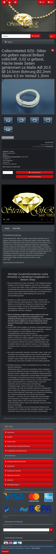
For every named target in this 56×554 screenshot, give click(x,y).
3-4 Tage (11, 151)
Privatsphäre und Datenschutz (16, 451)
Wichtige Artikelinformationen (15, 461)
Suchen (35, 36)
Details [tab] (7, 228)
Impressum (9, 432)
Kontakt (8, 437)
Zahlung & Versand (12, 475)
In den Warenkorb (35, 172)
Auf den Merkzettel (35, 176)
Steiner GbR (16, 167)
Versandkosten (49, 146)
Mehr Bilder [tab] (16, 228)
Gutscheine (10, 466)
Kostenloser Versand (13, 471)
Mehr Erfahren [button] (36, 548)
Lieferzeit (9, 480)
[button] (52, 36)
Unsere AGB (10, 441)
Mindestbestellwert (12, 485)
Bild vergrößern (8, 137)
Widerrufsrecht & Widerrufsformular (17, 446)
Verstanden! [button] (5, 551)
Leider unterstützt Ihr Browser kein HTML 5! (28, 204)
